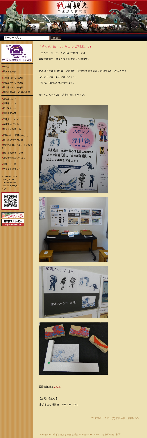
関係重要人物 (10, 113)
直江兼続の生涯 (11, 124)
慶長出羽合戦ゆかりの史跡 (16, 92)
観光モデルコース (12, 129)
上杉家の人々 (10, 98)
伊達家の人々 (10, 103)
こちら (57, 386)
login (4, 188)
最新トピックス (11, 71)
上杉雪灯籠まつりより (14, 157)
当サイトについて (12, 169)
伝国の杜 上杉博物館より (16, 135)
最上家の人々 (10, 108)
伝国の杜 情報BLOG (127, 418)
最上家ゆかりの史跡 (13, 87)
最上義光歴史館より (13, 140)
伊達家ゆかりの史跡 (13, 82)
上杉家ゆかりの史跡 (13, 78)
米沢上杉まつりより (13, 153)
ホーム (6, 66)
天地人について (11, 119)
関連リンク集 (10, 164)
